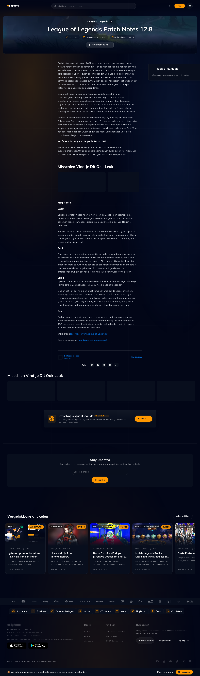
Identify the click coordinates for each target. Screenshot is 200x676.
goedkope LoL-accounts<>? (92, 340)
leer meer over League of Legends (88, 333)
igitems (67, 358)
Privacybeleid (111, 636)
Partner (87, 636)
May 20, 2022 (136, 357)
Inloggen (180, 6)
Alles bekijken (183, 516)
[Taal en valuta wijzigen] (170, 5)
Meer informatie (165, 672)
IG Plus (87, 632)
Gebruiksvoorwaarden (115, 632)
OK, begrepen (184, 672)
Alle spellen (89, 641)
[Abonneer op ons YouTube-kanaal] (190, 661)
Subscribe (100, 480)
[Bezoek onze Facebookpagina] (157, 661)
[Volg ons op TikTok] (177, 661)
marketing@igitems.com (63, 640)
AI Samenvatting (100, 44)
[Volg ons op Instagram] (163, 661)
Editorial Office (71, 356)
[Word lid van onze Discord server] (170, 661)
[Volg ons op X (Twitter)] (183, 661)
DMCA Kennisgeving (114, 641)
